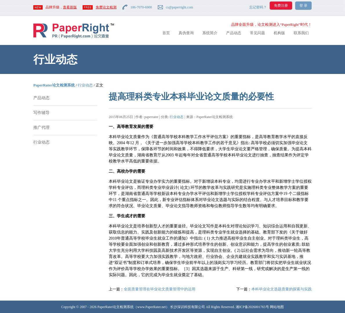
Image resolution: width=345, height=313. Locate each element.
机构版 (279, 33)
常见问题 (257, 33)
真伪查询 (186, 33)
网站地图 (277, 307)
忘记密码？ (258, 7)
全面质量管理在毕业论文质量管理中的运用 (159, 289)
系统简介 (209, 33)
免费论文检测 (106, 7)
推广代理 (41, 127)
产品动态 (233, 33)
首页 (166, 33)
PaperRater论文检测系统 (54, 85)
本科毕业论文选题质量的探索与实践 (281, 289)
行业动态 (85, 85)
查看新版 (70, 7)
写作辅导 (41, 113)
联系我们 (301, 33)
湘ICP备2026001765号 (252, 307)
